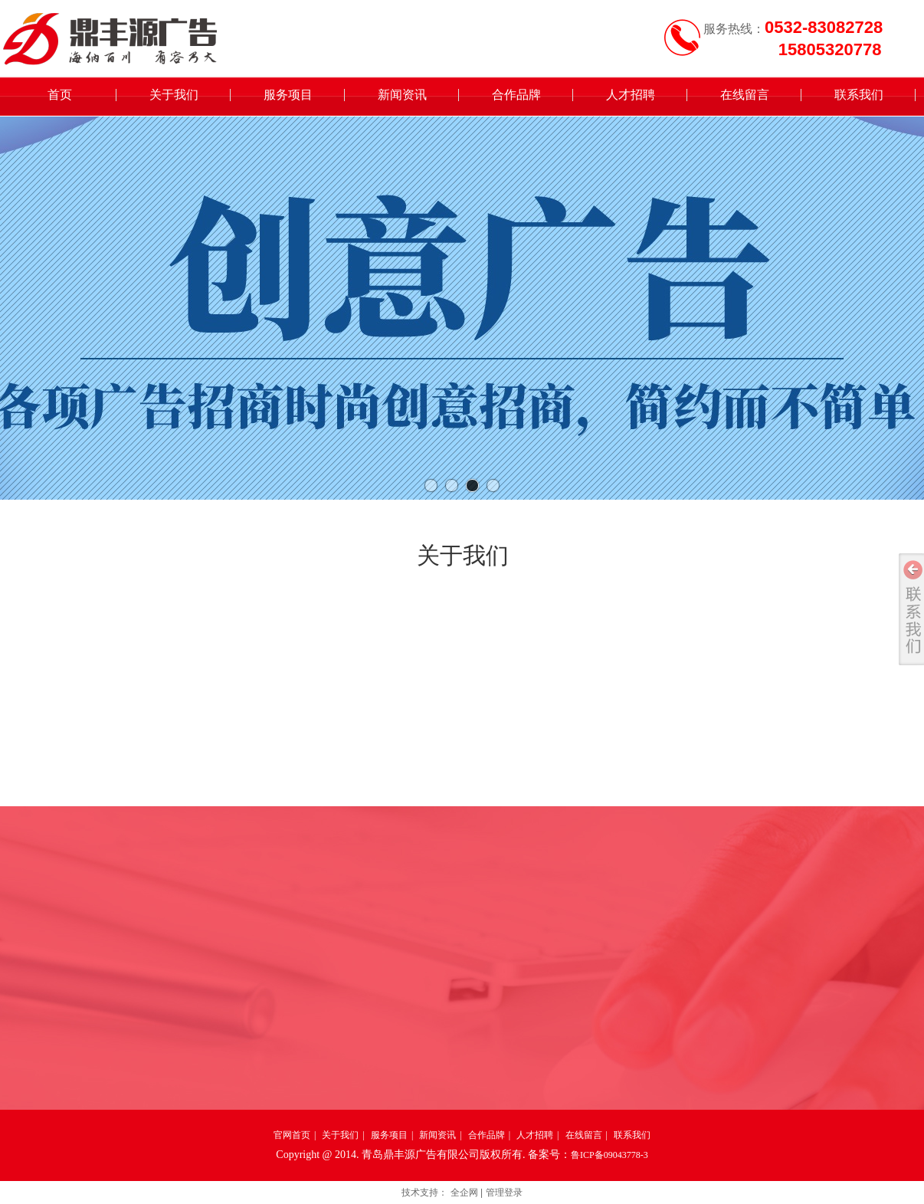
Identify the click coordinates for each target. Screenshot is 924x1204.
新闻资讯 (437, 1135)
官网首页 (292, 1135)
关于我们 (340, 1135)
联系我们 (632, 1135)
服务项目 (389, 1135)
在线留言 (583, 1135)
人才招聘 (534, 1135)
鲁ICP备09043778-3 (609, 1155)
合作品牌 (486, 1135)
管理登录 (504, 1192)
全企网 (464, 1192)
